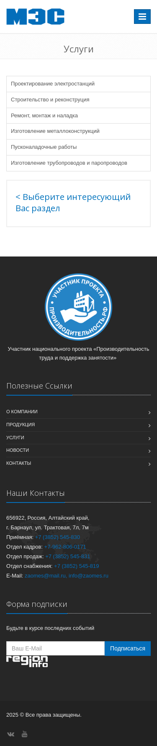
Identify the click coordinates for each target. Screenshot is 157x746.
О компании (22, 411)
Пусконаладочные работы (44, 147)
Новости (17, 450)
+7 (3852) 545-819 (76, 566)
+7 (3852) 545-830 (57, 537)
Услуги (15, 437)
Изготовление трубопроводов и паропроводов (69, 163)
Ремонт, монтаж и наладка (44, 115)
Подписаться (127, 648)
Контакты (18, 463)
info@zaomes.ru (88, 575)
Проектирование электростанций (53, 83)
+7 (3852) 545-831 (67, 556)
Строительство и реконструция (50, 99)
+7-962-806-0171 (65, 547)
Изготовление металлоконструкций (55, 131)
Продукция (20, 424)
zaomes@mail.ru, (46, 575)
